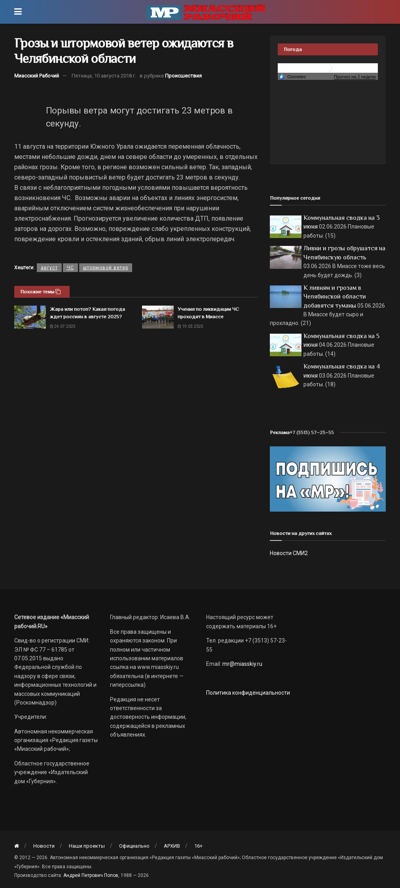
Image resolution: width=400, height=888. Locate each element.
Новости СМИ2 (289, 553)
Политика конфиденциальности (248, 693)
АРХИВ (172, 846)
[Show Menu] (18, 12)
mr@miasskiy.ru (241, 664)
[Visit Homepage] (205, 12)
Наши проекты (87, 846)
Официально (134, 846)
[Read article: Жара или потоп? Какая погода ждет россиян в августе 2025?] (30, 317)
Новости (44, 846)
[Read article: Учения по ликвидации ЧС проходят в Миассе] (158, 317)
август (49, 267)
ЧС (70, 267)
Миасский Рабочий (36, 76)
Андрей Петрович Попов (90, 875)
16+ (198, 846)
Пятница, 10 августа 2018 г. (104, 76)
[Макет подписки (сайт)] (328, 478)
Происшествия (183, 76)
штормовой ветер (105, 267)
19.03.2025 (190, 326)
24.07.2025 (63, 326)
